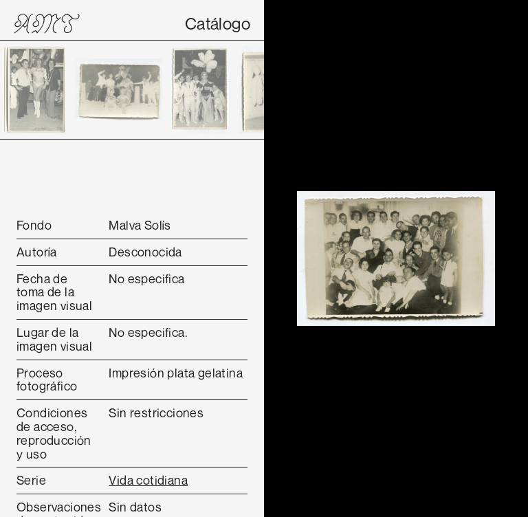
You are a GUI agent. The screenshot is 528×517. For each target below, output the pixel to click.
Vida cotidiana (148, 479)
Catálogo (217, 23)
